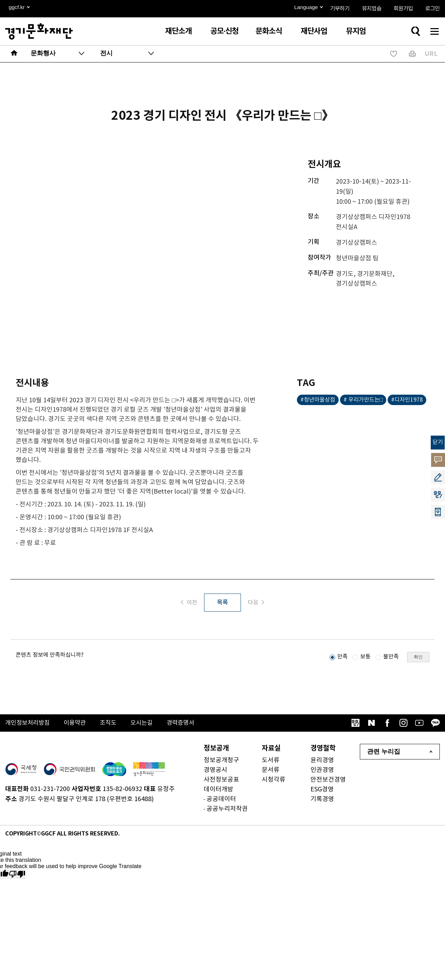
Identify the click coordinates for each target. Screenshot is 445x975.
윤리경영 (322, 761)
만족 (342, 658)
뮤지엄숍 (371, 9)
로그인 (432, 9)
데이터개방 (218, 790)
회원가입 (403, 9)
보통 (365, 658)
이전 (187, 603)
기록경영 (322, 800)
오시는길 (147, 724)
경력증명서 (188, 724)
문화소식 (269, 31)
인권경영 (322, 771)
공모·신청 (224, 31)
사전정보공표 (221, 780)
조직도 (113, 724)
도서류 (271, 761)
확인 (418, 658)
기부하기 (339, 9)
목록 (222, 603)
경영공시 (215, 771)
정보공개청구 (221, 761)
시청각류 (273, 780)
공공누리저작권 (227, 810)
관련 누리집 (383, 752)
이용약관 (78, 724)
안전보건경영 (328, 780)
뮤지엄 (356, 31)
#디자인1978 (407, 400)
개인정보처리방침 (28, 724)
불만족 (391, 658)
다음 (258, 603)
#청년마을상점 (317, 400)
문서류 (271, 771)
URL (431, 54)
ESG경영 (322, 790)
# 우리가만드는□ (363, 400)
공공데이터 (221, 800)
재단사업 (314, 31)
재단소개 (178, 31)
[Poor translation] (17, 875)
